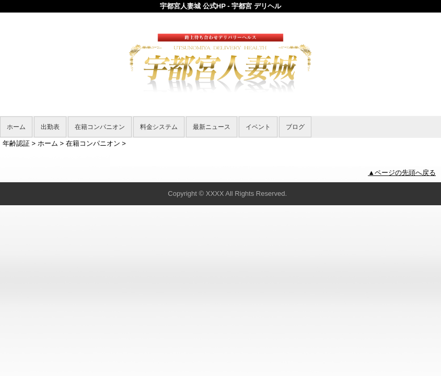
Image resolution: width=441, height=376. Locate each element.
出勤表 (50, 127)
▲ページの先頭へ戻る (402, 173)
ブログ (295, 127)
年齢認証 (16, 143)
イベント (258, 127)
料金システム (159, 127)
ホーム (16, 127)
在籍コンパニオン (100, 127)
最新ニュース (211, 127)
